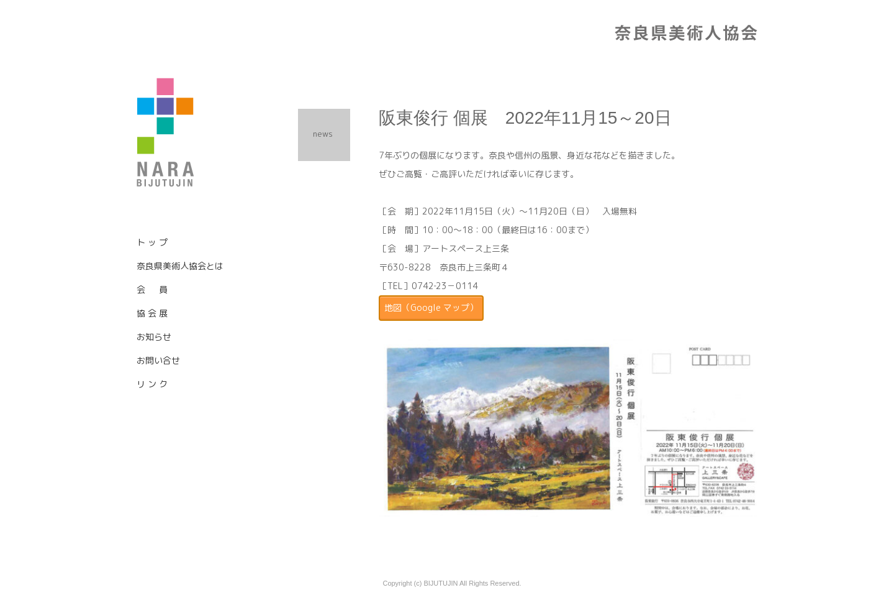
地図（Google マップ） (431, 307)
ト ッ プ (152, 242)
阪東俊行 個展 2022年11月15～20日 (525, 117)
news (323, 133)
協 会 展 (152, 313)
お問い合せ (158, 360)
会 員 (152, 289)
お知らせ (154, 337)
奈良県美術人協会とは (180, 266)
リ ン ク (152, 384)
